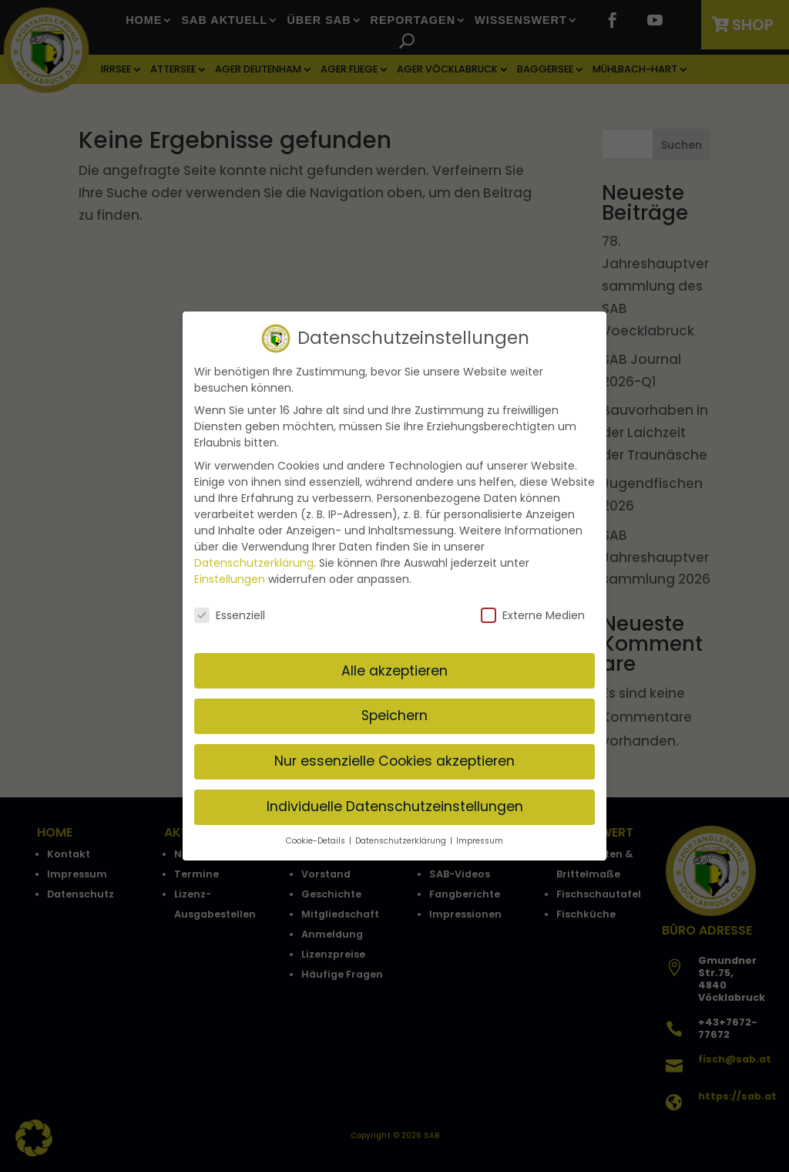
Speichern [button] (394, 710)
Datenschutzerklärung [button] (401, 835)
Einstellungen (229, 573)
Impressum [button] (479, 835)
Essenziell (229, 610)
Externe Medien (533, 610)
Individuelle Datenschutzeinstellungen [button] (395, 801)
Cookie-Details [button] (316, 835)
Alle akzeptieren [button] (394, 664)
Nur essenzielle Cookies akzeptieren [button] (394, 755)
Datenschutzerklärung (254, 556)
